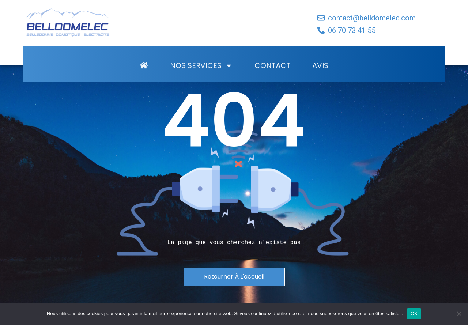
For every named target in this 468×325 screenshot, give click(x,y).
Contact (272, 76)
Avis (320, 76)
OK (414, 313)
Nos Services (201, 76)
